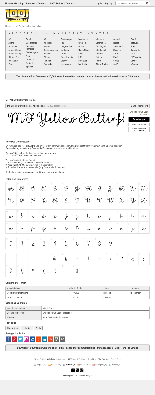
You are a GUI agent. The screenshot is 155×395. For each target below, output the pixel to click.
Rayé (115, 57)
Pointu (99, 57)
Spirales (29, 67)
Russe (116, 43)
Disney (46, 46)
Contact (70, 3)
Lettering (27, 328)
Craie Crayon (32, 52)
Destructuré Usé (50, 50)
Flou (10, 64)
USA (133, 53)
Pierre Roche (102, 64)
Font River (92, 359)
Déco (45, 39)
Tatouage (135, 43)
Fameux (47, 61)
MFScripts (72, 359)
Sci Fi (115, 53)
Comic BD (30, 59)
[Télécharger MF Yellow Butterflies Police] (139, 119)
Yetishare (82, 359)
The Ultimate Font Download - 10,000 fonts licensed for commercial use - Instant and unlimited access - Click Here (77, 76)
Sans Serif (118, 46)
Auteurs (42, 3)
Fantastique (66, 39)
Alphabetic (51, 359)
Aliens (11, 43)
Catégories (61, 359)
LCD (80, 57)
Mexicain (82, 64)
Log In (99, 3)
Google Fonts (116, 359)
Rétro (98, 61)
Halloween (66, 64)
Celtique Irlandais (30, 47)
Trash (133, 46)
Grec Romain (67, 57)
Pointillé (47, 53)
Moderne (100, 39)
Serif (115, 64)
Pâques (46, 57)
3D (9, 39)
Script (116, 61)
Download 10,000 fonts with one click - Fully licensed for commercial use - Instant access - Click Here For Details (77, 347)
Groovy (64, 61)
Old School (101, 50)
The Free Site (103, 359)
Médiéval (82, 61)
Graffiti (64, 53)
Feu (62, 43)
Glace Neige (84, 50)
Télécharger (135, 293)
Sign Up (108, 3)
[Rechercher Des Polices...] (147, 3)
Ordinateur (31, 63)
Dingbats (47, 43)
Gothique (65, 50)
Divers (134, 61)
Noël (28, 56)
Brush (28, 39)
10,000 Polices (55, 3)
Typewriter (136, 50)
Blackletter (13, 61)
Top (22, 3)
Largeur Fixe (66, 46)
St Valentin (136, 57)
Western (134, 64)
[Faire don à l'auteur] (139, 124)
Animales (12, 46)
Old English (101, 46)
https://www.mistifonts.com (55, 317)
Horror (81, 46)
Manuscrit (83, 39)
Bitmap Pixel (14, 57)
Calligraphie (31, 43)
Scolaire (117, 50)
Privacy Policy (39, 359)
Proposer (30, 3)
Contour (99, 53)
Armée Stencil (14, 50)
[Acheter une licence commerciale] (139, 129)
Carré (133, 39)
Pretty (38, 328)
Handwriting (12, 328)
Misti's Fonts (39, 106)
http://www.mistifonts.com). (53, 167)
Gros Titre (82, 43)
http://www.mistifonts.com (40, 148)
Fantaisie (47, 64)
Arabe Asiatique (15, 53)
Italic (80, 53)
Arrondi (116, 39)
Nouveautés (11, 3)
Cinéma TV (101, 43)
